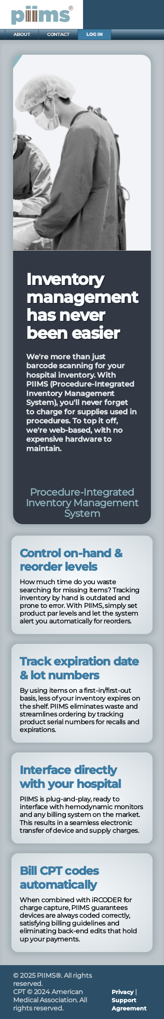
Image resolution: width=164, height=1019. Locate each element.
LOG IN (94, 34)
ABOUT (21, 34)
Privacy (122, 992)
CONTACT (58, 34)
